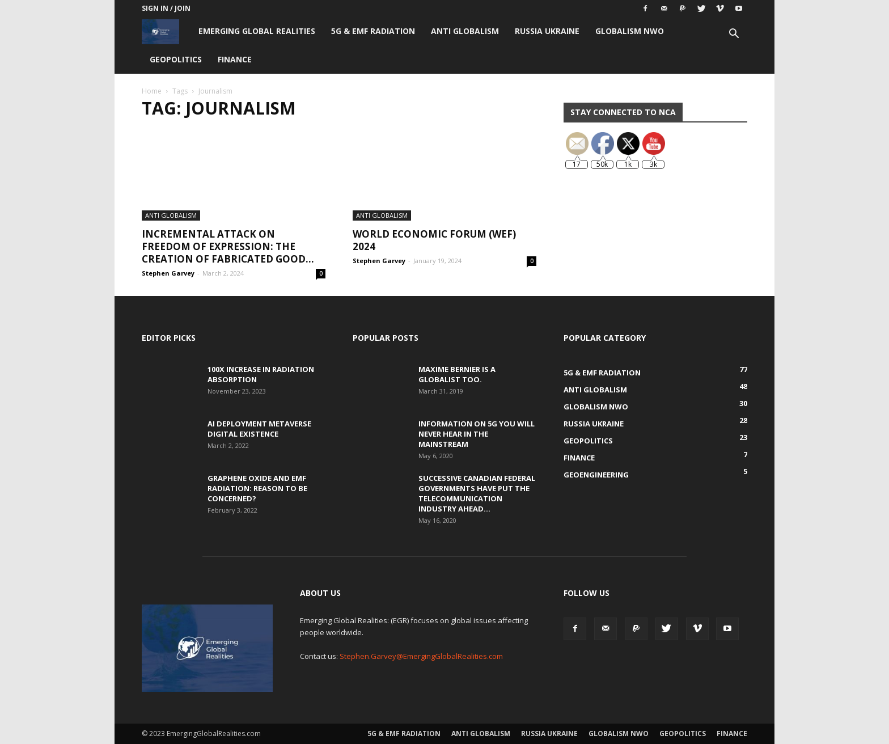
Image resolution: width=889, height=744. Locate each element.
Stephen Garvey (168, 273)
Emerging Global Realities (256, 31)
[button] (733, 34)
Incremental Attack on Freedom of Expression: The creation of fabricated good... (228, 246)
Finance (235, 59)
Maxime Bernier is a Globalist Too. (457, 374)
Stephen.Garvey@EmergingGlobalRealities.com (421, 656)
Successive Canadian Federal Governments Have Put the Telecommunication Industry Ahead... (476, 493)
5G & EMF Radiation (373, 31)
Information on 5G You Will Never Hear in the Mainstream (476, 433)
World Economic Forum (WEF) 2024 (434, 240)
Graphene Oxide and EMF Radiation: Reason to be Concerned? (257, 488)
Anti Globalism (465, 31)
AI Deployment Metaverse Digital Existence (259, 428)
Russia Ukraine (547, 31)
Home (152, 91)
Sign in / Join (166, 8)
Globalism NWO (629, 31)
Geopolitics (176, 59)
